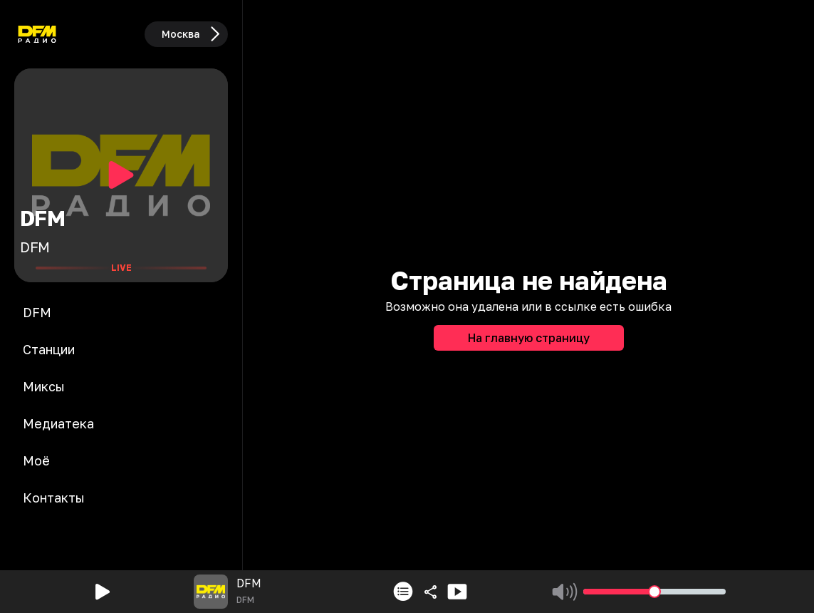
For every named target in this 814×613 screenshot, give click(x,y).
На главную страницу (529, 338)
